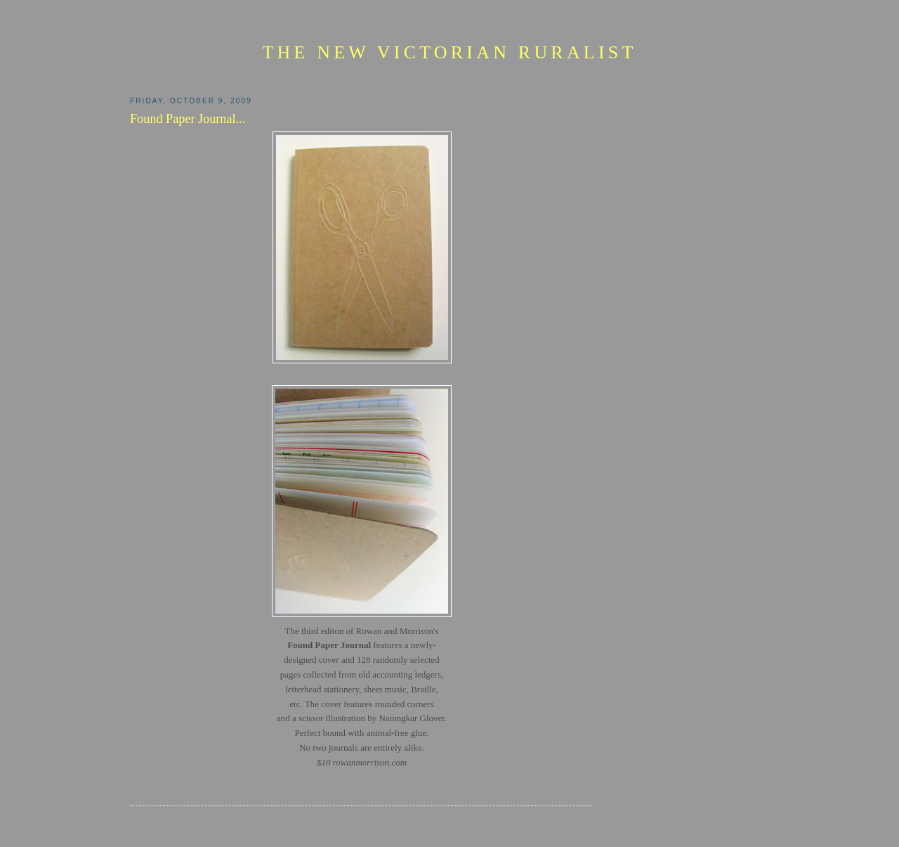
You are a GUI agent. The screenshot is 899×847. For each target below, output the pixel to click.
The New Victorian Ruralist (449, 52)
